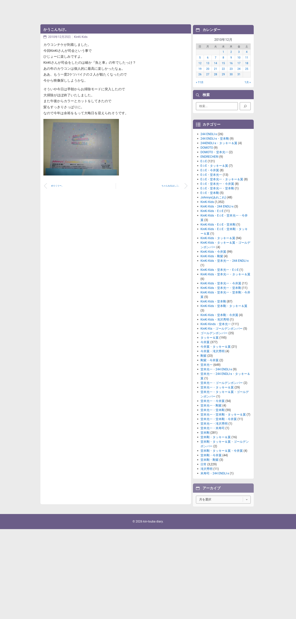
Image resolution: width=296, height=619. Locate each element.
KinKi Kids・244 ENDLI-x (217, 238)
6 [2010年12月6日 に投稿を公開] (207, 63)
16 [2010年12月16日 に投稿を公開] (231, 68)
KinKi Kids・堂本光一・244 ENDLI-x (224, 292)
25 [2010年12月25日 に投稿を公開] (246, 74)
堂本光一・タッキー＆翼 (217, 419)
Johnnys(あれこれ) (213, 229)
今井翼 (205, 373)
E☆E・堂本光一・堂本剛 (217, 219)
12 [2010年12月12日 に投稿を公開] (199, 68)
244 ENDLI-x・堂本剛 (214, 170)
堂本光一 (206, 396)
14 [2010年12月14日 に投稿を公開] (215, 68)
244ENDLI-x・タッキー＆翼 (218, 174)
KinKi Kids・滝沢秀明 (214, 351)
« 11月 (200, 87)
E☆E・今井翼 (209, 201)
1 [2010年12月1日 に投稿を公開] (223, 57)
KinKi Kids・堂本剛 (213, 333)
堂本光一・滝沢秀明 (214, 455)
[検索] (245, 108)
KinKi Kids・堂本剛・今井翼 (219, 346)
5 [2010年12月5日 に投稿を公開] (200, 63)
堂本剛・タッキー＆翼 (215, 468)
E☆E (203, 192)
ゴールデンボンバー (214, 364)
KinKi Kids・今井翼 (213, 283)
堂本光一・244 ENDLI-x (216, 400)
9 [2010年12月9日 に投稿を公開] (231, 63)
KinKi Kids (81, 37)
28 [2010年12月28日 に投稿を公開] (215, 80)
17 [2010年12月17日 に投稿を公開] (238, 68)
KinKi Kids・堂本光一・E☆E (219, 301)
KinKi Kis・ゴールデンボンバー (221, 360)
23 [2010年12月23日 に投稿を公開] (231, 74)
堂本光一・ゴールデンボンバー (221, 414)
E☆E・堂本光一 (211, 206)
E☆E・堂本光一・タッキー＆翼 (221, 210)
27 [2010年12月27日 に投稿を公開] (207, 80)
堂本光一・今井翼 (212, 432)
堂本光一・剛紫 (211, 437)
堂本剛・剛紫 (209, 491)
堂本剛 (205, 464)
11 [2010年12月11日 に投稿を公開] (246, 63)
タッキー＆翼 (209, 369)
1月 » (248, 87)
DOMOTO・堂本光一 (214, 183)
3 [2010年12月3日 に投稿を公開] (239, 57)
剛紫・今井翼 (209, 391)
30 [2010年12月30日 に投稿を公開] (231, 80)
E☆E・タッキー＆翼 (214, 197)
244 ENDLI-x (208, 165)
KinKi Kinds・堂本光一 (215, 355)
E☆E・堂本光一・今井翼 (217, 215)
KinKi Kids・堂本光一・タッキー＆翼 (225, 305)
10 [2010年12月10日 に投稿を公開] (238, 63)
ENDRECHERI (209, 188)
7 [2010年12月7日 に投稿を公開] (215, 63)
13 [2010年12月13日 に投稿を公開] (207, 68)
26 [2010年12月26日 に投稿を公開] (199, 80)
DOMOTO (206, 179)
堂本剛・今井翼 (211, 486)
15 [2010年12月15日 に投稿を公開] (223, 68)
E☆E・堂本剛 (209, 224)
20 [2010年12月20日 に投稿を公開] (207, 74)
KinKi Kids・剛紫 (211, 287)
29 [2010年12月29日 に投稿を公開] (223, 80)
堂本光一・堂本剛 (212, 441)
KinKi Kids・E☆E (212, 242)
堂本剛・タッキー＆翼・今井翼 (221, 482)
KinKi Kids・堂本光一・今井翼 (220, 314)
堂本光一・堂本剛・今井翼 (218, 450)
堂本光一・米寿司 (212, 459)
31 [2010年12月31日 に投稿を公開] (238, 80)
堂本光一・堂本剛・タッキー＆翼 (223, 446)
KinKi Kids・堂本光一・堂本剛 (220, 319)
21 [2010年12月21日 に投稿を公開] (215, 74)
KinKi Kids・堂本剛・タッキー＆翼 (223, 337)
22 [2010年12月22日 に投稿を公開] (223, 74)
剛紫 (203, 387)
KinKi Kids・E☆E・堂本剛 (218, 256)
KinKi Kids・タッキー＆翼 (217, 269)
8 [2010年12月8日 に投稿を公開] (223, 63)
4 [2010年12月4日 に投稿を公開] (246, 57)
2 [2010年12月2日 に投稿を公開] (231, 57)
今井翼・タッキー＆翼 (215, 378)
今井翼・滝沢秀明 (212, 382)
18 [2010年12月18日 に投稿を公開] (246, 68)
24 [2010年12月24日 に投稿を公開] (238, 74)
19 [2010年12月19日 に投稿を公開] (199, 74)
